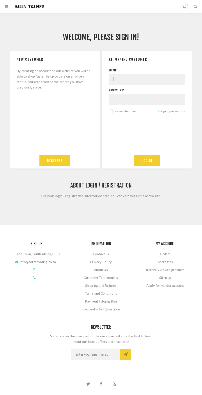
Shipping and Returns (101, 285)
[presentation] (147, 126)
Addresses (165, 262)
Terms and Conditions (101, 293)
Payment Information (101, 301)
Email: (113, 70)
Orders (165, 254)
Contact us (101, 254)
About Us (101, 270)
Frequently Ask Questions (101, 309)
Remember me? (125, 111)
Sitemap (165, 278)
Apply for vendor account (165, 285)
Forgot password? (171, 111)
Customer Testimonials (101, 278)
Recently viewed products (165, 270)
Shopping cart (187, 4)
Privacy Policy (101, 262)
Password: (116, 90)
